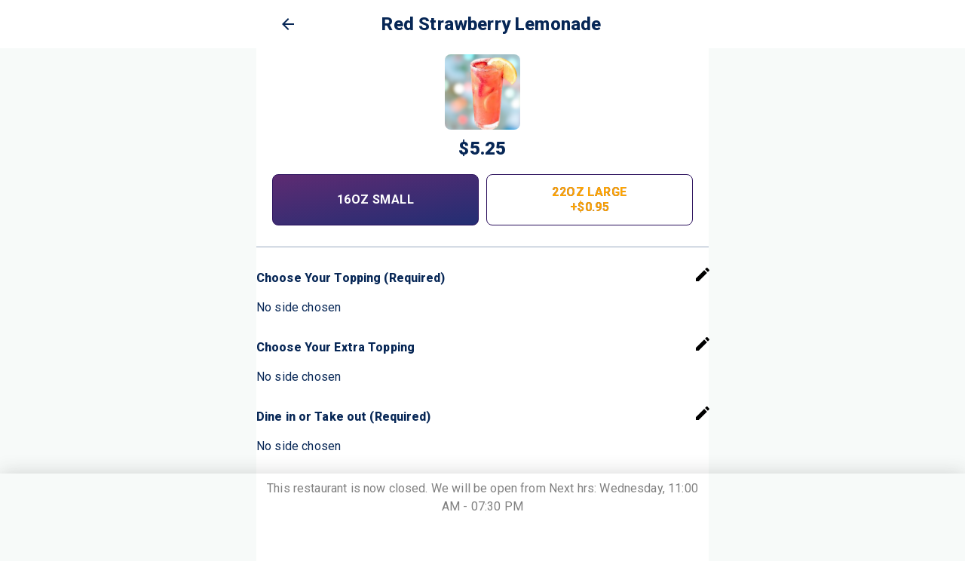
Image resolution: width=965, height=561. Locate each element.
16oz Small (376, 199)
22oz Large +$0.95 (589, 199)
